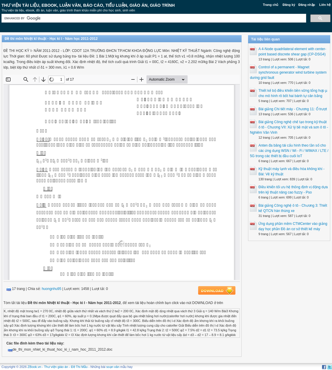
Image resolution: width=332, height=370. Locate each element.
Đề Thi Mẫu (79, 367)
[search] (153, 18)
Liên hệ (325, 4)
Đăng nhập (307, 4)
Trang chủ (271, 4)
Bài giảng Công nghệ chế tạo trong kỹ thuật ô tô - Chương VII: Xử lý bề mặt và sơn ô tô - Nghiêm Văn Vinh (289, 127)
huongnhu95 (51, 289)
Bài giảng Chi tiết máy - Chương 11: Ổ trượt (292, 109)
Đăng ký (289, 4)
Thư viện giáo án (56, 367)
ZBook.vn (34, 367)
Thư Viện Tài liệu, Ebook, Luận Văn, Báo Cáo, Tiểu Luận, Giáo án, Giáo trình (88, 5)
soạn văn (112, 367)
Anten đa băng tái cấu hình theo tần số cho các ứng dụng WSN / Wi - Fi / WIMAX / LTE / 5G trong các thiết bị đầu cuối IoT (289, 150)
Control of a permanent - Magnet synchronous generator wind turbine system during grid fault (288, 72)
